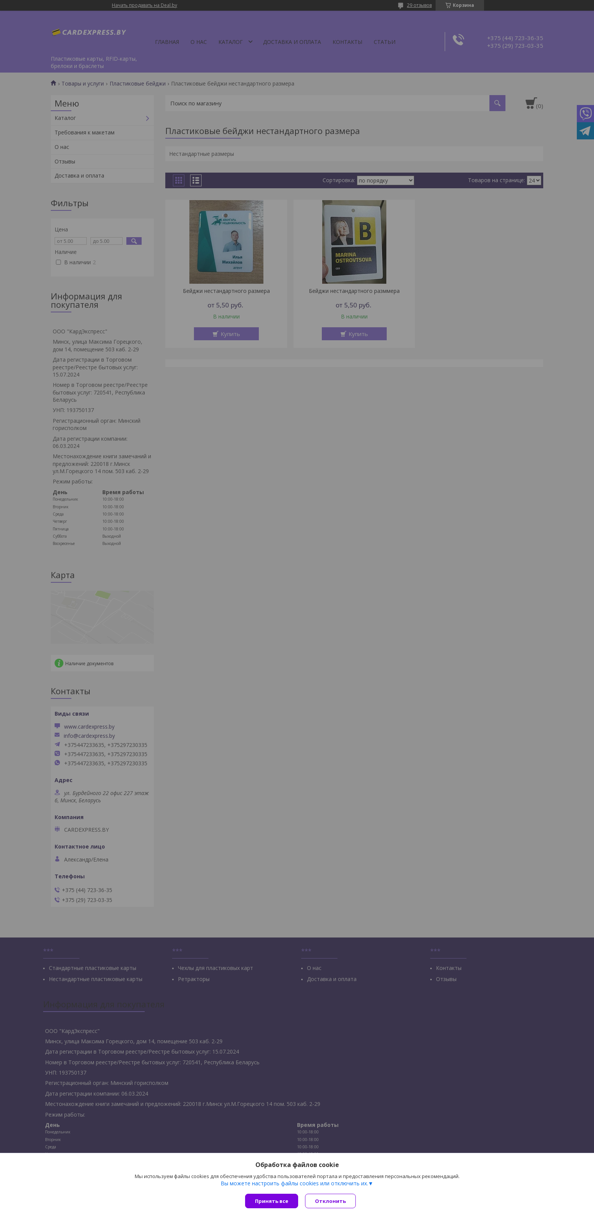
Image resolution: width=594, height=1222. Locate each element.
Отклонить (331, 1201)
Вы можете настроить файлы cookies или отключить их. (294, 1184)
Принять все (271, 1201)
